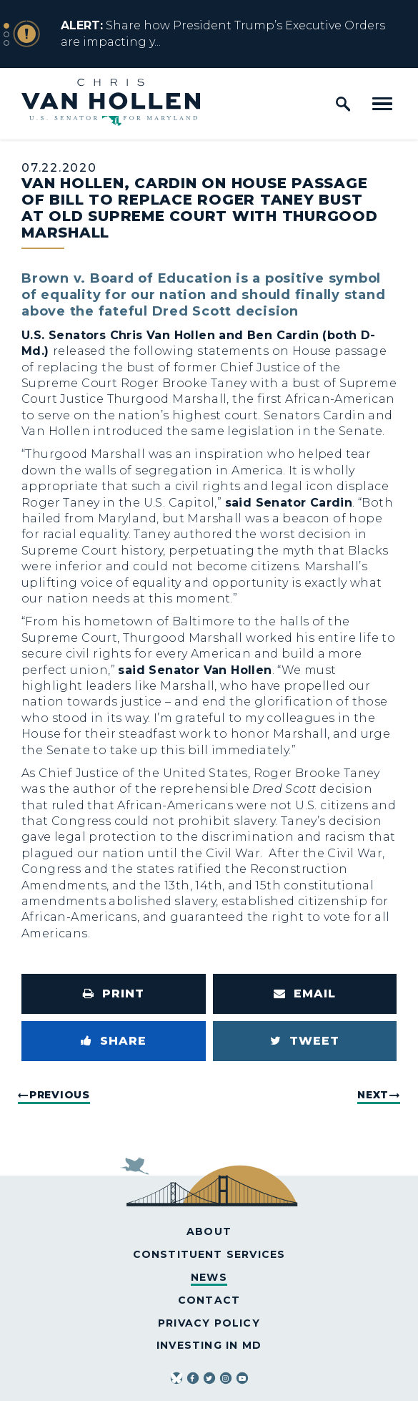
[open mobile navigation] (382, 103)
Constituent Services (209, 1254)
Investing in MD (209, 1345)
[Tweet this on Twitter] (305, 1041)
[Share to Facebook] (113, 1041)
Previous (59, 1094)
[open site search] (343, 104)
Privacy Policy (209, 1323)
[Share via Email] (305, 994)
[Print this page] (113, 994)
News (209, 1277)
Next (373, 1094)
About (209, 1231)
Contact (209, 1300)
